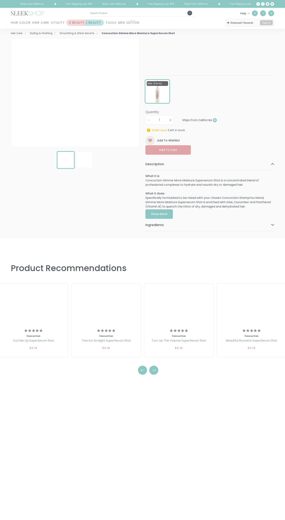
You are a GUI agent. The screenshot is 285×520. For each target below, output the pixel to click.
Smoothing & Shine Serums (77, 33)
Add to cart (168, 162)
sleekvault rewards (241, 22)
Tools (144, 23)
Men (163, 23)
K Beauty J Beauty (110, 23)
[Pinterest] (272, 4)
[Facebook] (258, 4)
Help (243, 13)
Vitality (74, 23)
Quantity (152, 123)
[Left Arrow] (142, 370)
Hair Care (49, 23)
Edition (182, 23)
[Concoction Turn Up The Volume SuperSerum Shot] (179, 305)
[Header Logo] (27, 13)
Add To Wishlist (162, 152)
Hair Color (21, 23)
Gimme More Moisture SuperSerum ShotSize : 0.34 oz (206, 50)
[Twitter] (263, 4)
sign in (266, 22)
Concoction (154, 40)
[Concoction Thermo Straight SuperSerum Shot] (106, 305)
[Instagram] (267, 4)
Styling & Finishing (41, 33)
